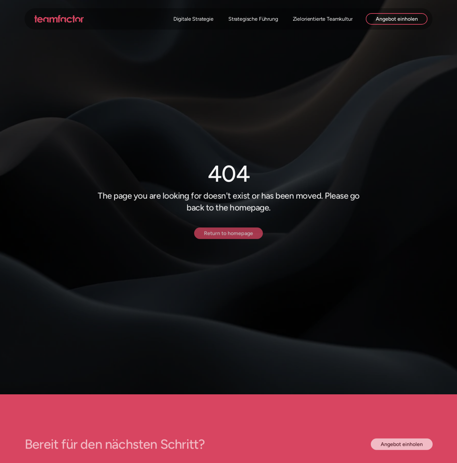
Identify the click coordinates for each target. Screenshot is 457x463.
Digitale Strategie (193, 19)
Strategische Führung (253, 19)
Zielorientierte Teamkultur (323, 19)
